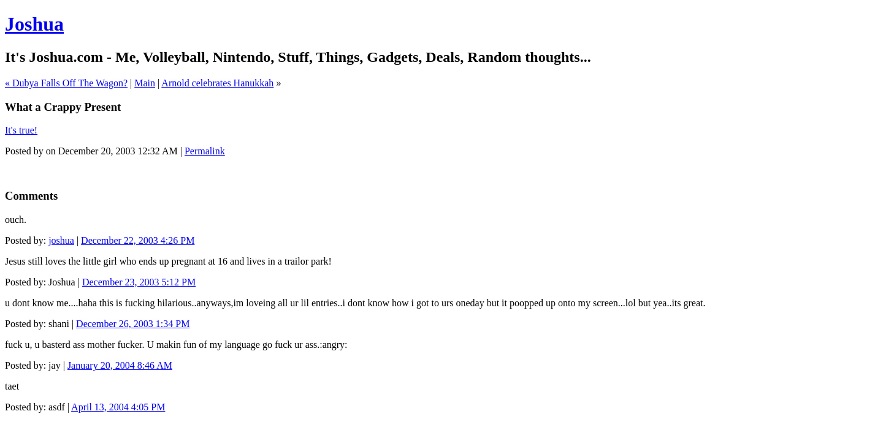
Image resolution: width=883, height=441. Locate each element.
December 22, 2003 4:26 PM (137, 240)
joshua (61, 240)
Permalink (205, 151)
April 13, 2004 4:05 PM (118, 407)
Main (144, 83)
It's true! (21, 130)
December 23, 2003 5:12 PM (139, 282)
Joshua (34, 24)
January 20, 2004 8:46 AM (119, 365)
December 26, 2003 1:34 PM (132, 323)
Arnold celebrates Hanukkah (217, 83)
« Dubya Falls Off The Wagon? (66, 83)
